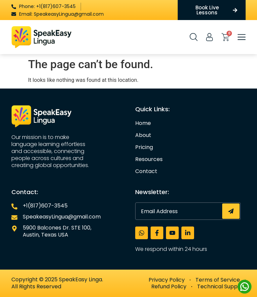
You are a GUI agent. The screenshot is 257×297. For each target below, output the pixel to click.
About (143, 135)
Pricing (144, 147)
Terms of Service (217, 280)
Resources (149, 159)
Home (143, 123)
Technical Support (221, 286)
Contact (146, 171)
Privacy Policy (167, 280)
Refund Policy (168, 286)
